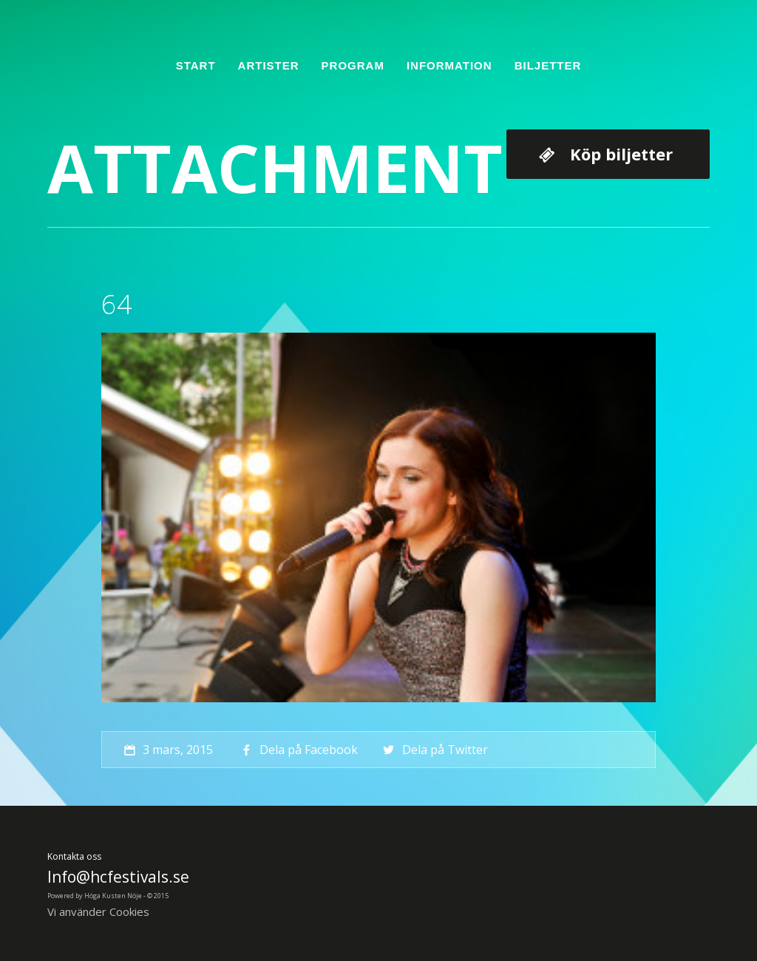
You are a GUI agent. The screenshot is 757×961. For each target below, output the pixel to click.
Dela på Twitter (433, 749)
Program (353, 65)
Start (196, 65)
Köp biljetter (621, 154)
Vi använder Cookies (98, 911)
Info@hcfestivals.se (118, 876)
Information (449, 65)
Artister (268, 65)
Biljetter (548, 65)
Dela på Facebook (298, 749)
